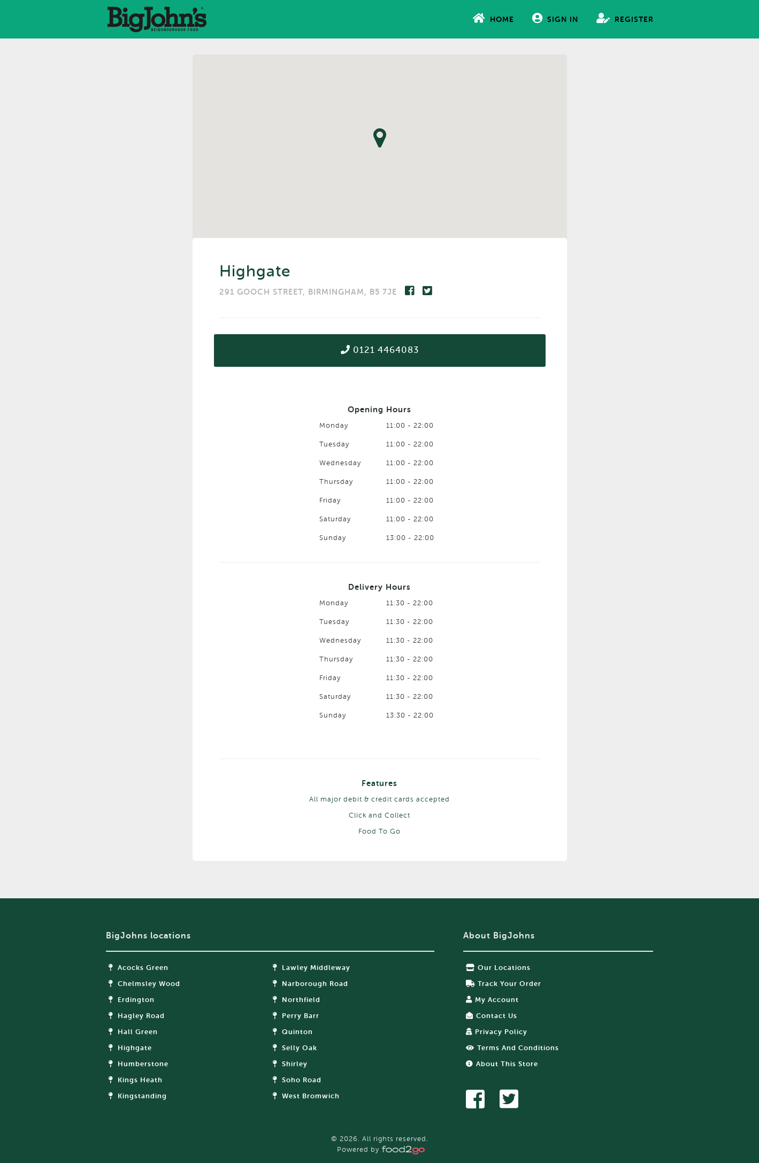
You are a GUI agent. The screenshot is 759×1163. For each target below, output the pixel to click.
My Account (492, 1000)
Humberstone (138, 1064)
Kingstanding (138, 1096)
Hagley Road (137, 1016)
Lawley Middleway (311, 968)
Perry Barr (296, 1016)
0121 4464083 (380, 350)
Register (625, 18)
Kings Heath (136, 1080)
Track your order (503, 984)
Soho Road (297, 1080)
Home (493, 18)
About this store (502, 1064)
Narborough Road (310, 984)
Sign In (555, 18)
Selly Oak (295, 1048)
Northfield (296, 1000)
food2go (157, 19)
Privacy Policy (496, 1032)
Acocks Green (138, 968)
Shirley (290, 1064)
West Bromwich (306, 1096)
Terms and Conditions (512, 1048)
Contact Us (491, 1016)
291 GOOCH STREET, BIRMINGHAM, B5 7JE (309, 292)
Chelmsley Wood (144, 984)
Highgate (130, 1048)
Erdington (132, 1000)
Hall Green (133, 1032)
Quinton (293, 1032)
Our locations (498, 968)
